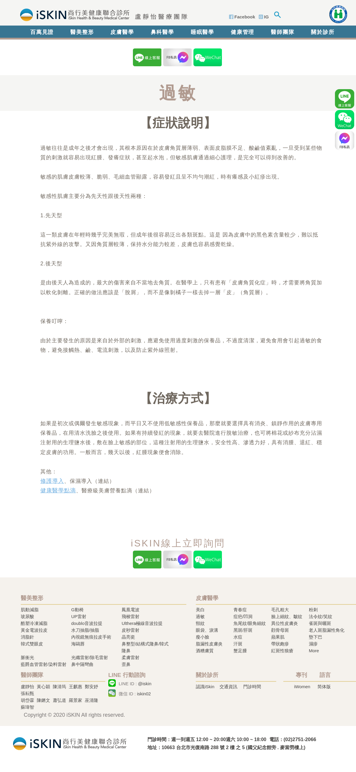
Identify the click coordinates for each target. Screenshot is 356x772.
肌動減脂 (30, 609)
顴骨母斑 (280, 630)
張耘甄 (27, 693)
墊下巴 (315, 636)
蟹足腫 (240, 650)
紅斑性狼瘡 (282, 650)
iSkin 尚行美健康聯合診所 (102, 14)
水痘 (237, 636)
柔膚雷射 (130, 657)
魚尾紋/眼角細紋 (249, 623)
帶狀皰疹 (280, 643)
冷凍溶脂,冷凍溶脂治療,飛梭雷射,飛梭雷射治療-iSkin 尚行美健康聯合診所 (70, 743)
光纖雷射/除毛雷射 (89, 657)
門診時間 (252, 686)
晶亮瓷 (128, 636)
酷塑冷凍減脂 (34, 623)
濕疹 (313, 643)
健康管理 (242, 32)
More (314, 650)
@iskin (144, 683)
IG (266, 16)
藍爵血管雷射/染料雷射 (43, 664)
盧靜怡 (27, 686)
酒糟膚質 (205, 650)
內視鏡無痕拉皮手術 (91, 636)
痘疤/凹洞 (242, 616)
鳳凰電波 (130, 609)
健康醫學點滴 (58, 490)
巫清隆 (91, 700)
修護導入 (52, 481)
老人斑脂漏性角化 (326, 630)
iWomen (302, 686)
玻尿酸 (27, 616)
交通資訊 (228, 686)
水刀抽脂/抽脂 (85, 630)
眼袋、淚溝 (207, 630)
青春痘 (240, 609)
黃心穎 (43, 686)
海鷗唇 (78, 643)
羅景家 (75, 700)
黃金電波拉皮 (34, 630)
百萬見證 (42, 32)
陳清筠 (59, 686)
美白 (200, 609)
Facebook (244, 16)
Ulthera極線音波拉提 (142, 623)
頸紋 (200, 623)
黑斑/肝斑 (242, 630)
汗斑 (237, 643)
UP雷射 (78, 616)
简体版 (324, 686)
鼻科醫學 (162, 32)
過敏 (200, 616)
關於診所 (322, 32)
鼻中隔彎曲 (82, 664)
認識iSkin (205, 686)
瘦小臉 (202, 636)
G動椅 (77, 609)
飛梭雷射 (130, 616)
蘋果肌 (278, 636)
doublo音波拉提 (86, 623)
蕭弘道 (59, 700)
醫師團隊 (282, 32)
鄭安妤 (91, 686)
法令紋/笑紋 (320, 616)
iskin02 (144, 693)
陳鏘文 (43, 700)
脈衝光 (27, 657)
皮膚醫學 (122, 32)
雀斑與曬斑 (320, 623)
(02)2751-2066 (300, 739)
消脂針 (27, 636)
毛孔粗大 (280, 609)
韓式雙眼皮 (32, 643)
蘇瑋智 (27, 707)
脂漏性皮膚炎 (209, 643)
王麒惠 (75, 686)
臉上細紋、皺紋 (286, 616)
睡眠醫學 (202, 32)
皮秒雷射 (130, 630)
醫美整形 (82, 32)
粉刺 (313, 609)
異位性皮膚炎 (284, 623)
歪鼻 (126, 664)
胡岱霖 (27, 700)
